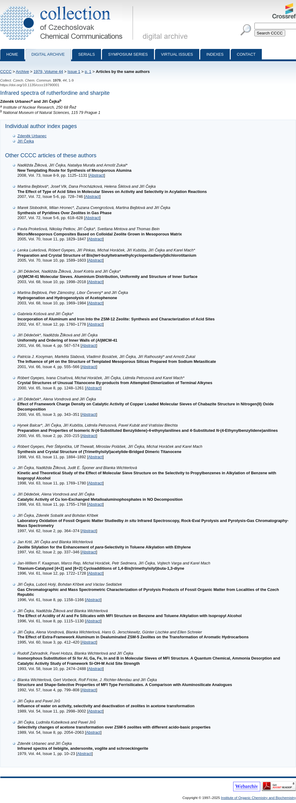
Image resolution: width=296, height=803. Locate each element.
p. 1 (88, 71)
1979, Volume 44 (48, 71)
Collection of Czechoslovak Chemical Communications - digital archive (68, 5)
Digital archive (48, 54)
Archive (22, 71)
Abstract (97, 175)
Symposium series (128, 54)
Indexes (215, 54)
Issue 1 (73, 71)
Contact (246, 54)
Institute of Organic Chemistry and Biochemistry (258, 798)
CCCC (6, 71)
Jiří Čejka (26, 141)
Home (12, 54)
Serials (86, 54)
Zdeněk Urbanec (32, 136)
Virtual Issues (177, 54)
